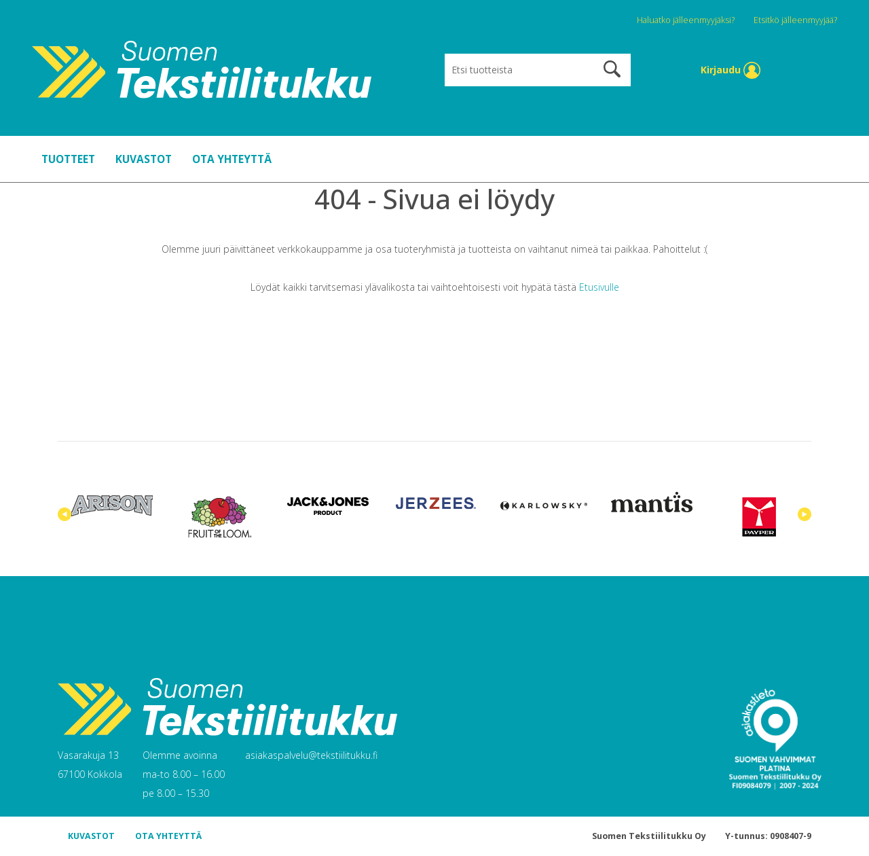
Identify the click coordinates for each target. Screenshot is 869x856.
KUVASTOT (143, 158)
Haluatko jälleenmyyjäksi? (687, 20)
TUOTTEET (68, 158)
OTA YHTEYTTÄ (232, 158)
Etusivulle (599, 287)
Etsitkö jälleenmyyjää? (795, 20)
